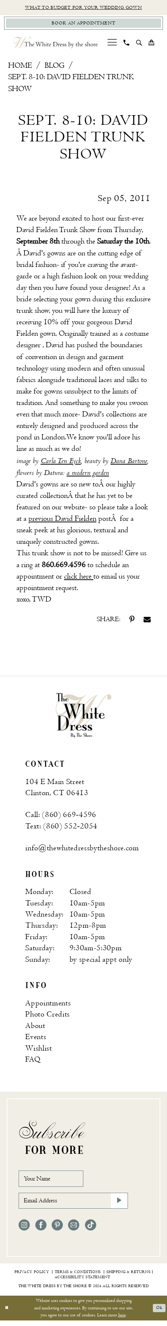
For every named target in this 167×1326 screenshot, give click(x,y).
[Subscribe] (118, 1205)
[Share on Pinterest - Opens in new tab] (132, 621)
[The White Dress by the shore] (55, 44)
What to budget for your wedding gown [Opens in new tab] (83, 8)
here (122, 1320)
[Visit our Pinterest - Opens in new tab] (57, 1230)
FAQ (32, 1061)
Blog (54, 67)
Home (20, 67)
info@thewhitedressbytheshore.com (82, 849)
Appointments (48, 1004)
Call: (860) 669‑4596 (60, 816)
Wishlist (38, 1049)
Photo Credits (47, 1016)
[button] (112, 44)
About (35, 1027)
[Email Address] (73, 1205)
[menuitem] (112, 44)
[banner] (83, 717)
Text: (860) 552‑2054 (61, 827)
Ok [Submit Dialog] (158, 1313)
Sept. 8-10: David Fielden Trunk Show (71, 84)
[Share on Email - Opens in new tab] (147, 621)
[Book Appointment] (83, 24)
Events (35, 1038)
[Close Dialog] (7, 1313)
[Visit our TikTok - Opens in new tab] (90, 1230)
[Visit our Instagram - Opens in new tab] (24, 1230)
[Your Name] (54, 1181)
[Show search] (139, 44)
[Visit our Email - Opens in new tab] (73, 1230)
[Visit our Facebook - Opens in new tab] (40, 1230)
